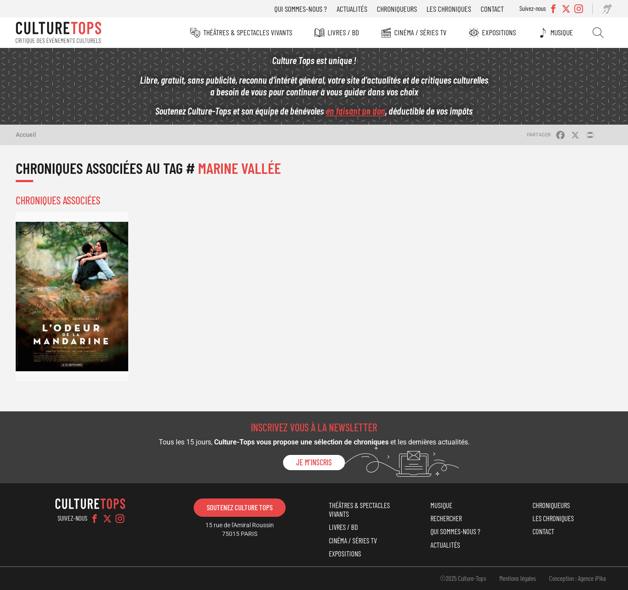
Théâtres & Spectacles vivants (247, 32)
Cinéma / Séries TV (420, 32)
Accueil (26, 134)
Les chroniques (449, 9)
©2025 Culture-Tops (463, 578)
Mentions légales (517, 578)
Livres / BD (343, 32)
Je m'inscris (314, 462)
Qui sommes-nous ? (300, 9)
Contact (492, 9)
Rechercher (598, 32)
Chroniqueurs (397, 9)
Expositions (499, 32)
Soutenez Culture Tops (240, 507)
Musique (561, 32)
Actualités (352, 9)
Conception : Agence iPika (577, 578)
